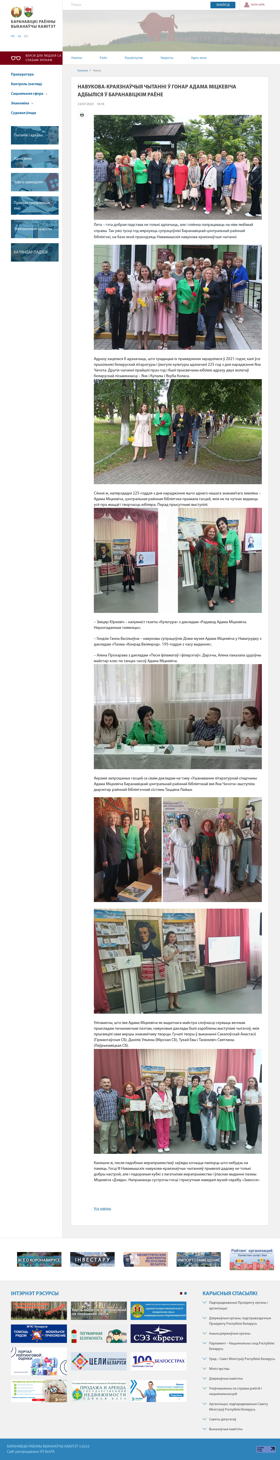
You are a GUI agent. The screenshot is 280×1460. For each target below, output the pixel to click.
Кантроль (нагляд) (26, 84)
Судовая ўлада (23, 113)
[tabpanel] (99, 1354)
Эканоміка (22, 103)
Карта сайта (258, 5)
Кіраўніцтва (134, 58)
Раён (103, 58)
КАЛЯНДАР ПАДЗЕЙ (31, 252)
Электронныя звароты (33, 229)
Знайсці (223, 5)
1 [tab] (181, 1293)
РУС (13, 36)
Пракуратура (22, 74)
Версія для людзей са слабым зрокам (43, 58)
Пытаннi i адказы (28, 135)
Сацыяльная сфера (29, 94)
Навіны (76, 58)
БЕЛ (26, 36)
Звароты (166, 58)
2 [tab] (185, 1293)
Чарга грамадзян (28, 182)
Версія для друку (82, 114)
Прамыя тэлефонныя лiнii (32, 206)
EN (19, 36)
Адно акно (199, 58)
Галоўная (82, 70)
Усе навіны (102, 1209)
